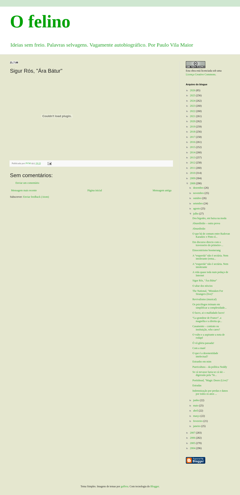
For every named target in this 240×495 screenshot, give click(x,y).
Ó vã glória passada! (203, 343)
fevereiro (198, 421)
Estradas (197, 385)
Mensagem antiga (162, 190)
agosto (197, 208)
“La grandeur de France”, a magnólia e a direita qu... (207, 319)
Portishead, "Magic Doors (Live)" (210, 380)
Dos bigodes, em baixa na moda (209, 218)
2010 (193, 172)
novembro (199, 193)
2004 (193, 448)
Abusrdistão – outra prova (206, 223)
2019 (193, 126)
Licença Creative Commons (200, 74)
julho (196, 213)
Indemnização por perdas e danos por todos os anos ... (210, 392)
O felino (40, 21)
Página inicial (94, 190)
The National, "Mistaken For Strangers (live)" (207, 292)
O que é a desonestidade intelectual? (205, 355)
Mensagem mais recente (24, 190)
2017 (193, 136)
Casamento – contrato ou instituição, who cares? (206, 328)
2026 (193, 90)
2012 (193, 162)
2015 (193, 147)
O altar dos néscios (202, 285)
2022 (193, 111)
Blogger (154, 486)
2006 (193, 437)
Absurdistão (198, 228)
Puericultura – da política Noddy (209, 366)
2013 (193, 157)
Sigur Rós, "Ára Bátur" (204, 280)
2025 (193, 95)
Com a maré (198, 348)
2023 (193, 105)
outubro (197, 198)
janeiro (197, 426)
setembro (198, 203)
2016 (193, 142)
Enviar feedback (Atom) (36, 196)
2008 (193, 183)
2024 (193, 100)
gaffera (124, 486)
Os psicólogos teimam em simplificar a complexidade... (209, 306)
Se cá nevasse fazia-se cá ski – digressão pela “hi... (208, 373)
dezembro (198, 187)
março (196, 415)
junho (196, 400)
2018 (193, 131)
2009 (193, 178)
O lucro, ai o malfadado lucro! (208, 312)
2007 (193, 432)
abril (196, 410)
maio (196, 405)
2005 (193, 443)
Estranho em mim (201, 361)
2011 (193, 167)
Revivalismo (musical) (204, 299)
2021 (193, 116)
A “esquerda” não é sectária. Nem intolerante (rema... (210, 257)
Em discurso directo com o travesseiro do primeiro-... (207, 244)
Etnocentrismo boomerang (206, 250)
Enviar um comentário (27, 182)
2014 (193, 152)
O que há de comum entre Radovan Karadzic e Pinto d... (211, 235)
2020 (193, 121)
